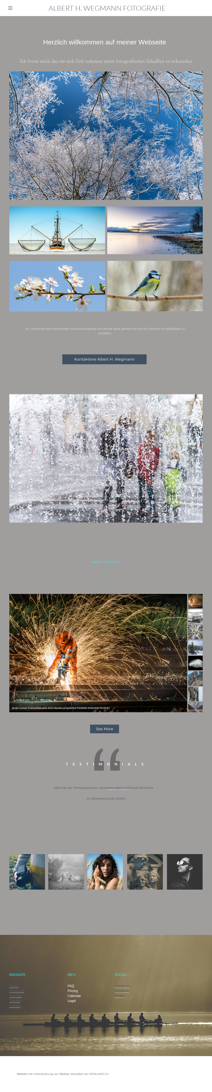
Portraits (15, 996)
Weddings (16, 991)
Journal (14, 1001)
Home (13, 986)
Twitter (119, 996)
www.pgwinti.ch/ (118, 787)
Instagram (122, 986)
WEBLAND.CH (98, 1073)
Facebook (122, 991)
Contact (15, 1006)
